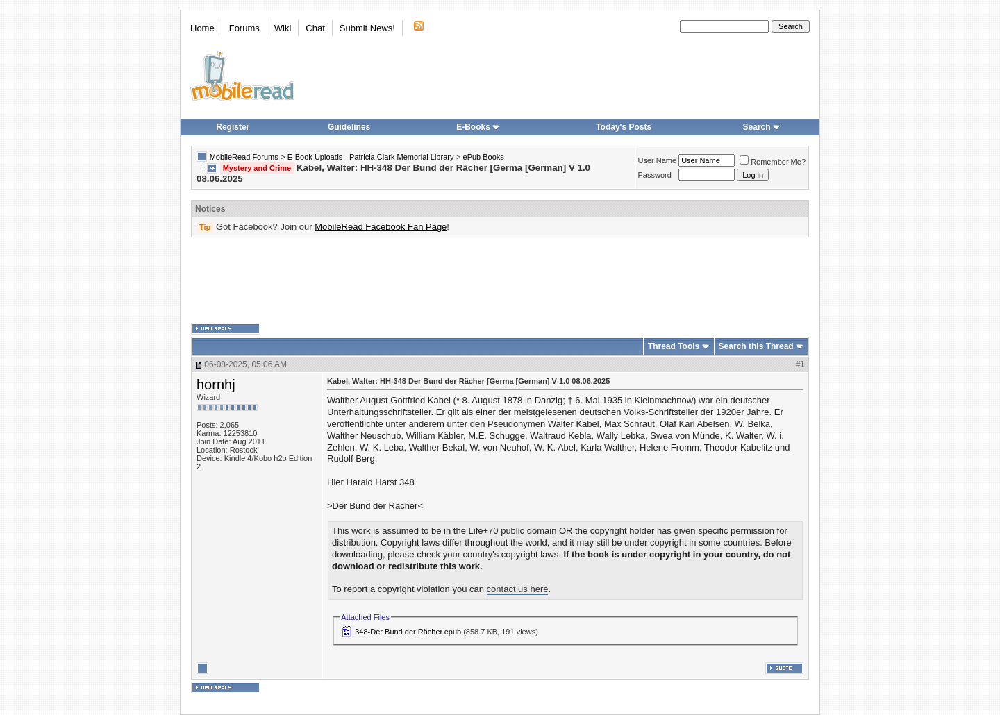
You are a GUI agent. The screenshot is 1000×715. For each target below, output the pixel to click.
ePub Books (483, 157)
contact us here (518, 589)
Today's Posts (623, 127)
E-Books (478, 127)
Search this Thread (756, 346)
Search (762, 127)
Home (202, 28)
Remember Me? (773, 162)
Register (232, 127)
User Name (657, 160)
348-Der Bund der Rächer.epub (408, 632)
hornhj (216, 384)
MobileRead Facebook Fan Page (381, 226)
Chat (315, 28)
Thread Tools (673, 346)
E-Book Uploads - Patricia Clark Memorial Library (371, 157)
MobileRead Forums (244, 157)
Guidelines (349, 127)
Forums (244, 28)
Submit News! (367, 28)
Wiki (283, 28)
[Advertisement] (500, 280)
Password (655, 175)
